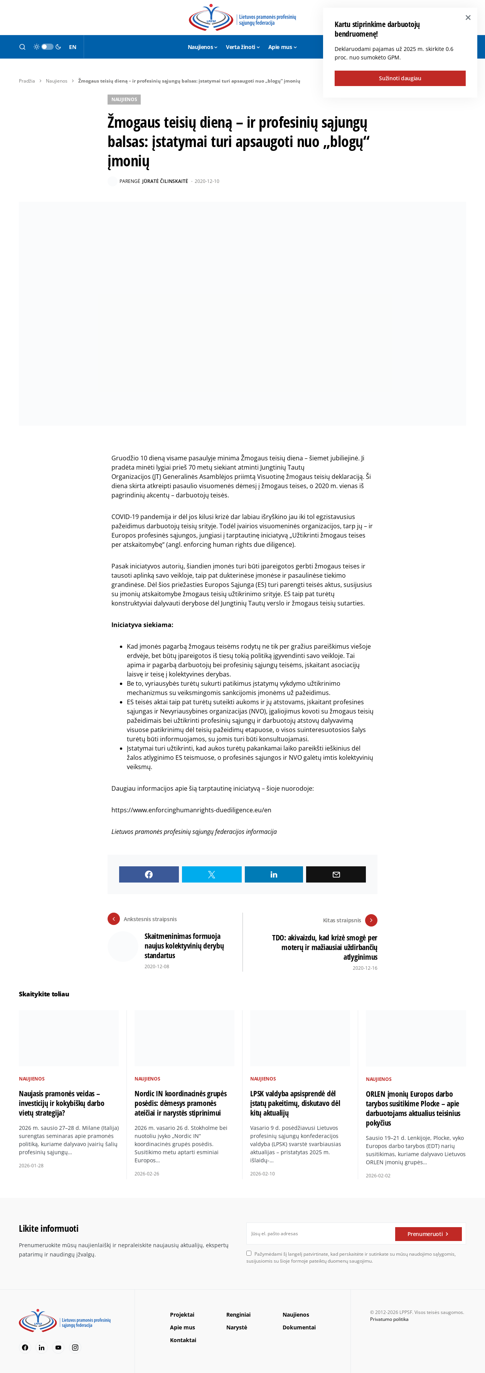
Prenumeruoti (425, 1232)
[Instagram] (75, 1346)
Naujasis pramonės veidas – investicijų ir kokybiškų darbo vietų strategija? (61, 1102)
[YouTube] (58, 1346)
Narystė (236, 1325)
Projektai (182, 1313)
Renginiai (238, 1313)
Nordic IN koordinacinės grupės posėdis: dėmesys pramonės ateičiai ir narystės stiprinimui (181, 1102)
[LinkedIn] (41, 1346)
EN (72, 47)
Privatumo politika (389, 1317)
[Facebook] (25, 1346)
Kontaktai (183, 1338)
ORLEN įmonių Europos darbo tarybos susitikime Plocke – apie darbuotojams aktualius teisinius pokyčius (413, 1106)
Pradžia (27, 81)
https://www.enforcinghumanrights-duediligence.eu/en (191, 810)
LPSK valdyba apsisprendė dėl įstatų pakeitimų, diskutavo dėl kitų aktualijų (295, 1102)
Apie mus (182, 1325)
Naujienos (56, 81)
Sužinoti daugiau (400, 78)
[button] (22, 46)
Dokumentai (299, 1325)
